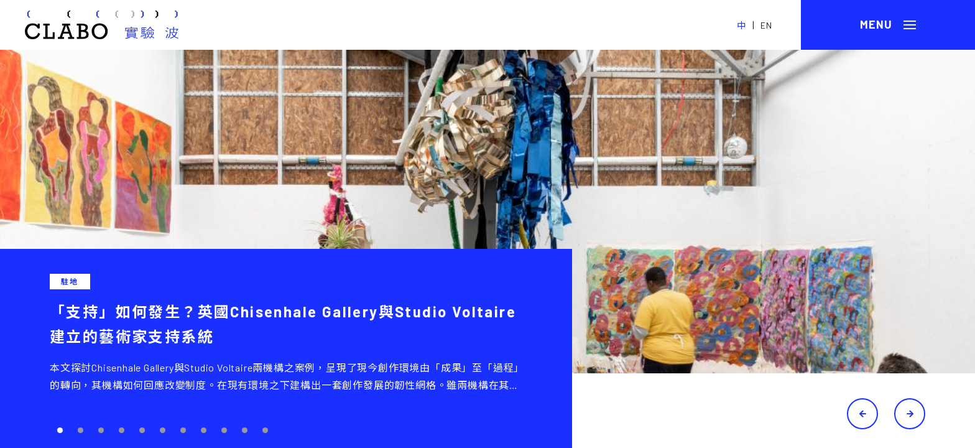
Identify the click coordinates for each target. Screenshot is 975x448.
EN (766, 25)
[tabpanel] (487, 249)
